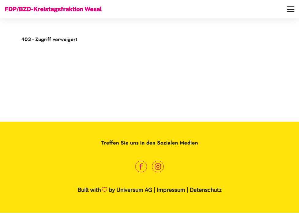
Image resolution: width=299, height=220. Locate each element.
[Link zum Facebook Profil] (141, 167)
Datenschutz (206, 190)
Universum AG (134, 190)
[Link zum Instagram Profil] (158, 167)
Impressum (171, 190)
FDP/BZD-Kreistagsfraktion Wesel (53, 9)
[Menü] (290, 9)
